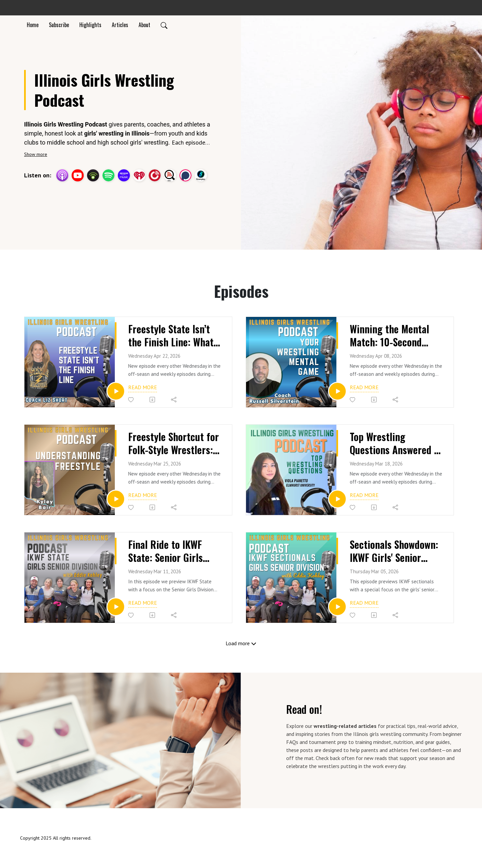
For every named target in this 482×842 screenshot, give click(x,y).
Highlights (90, 25)
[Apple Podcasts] (62, 174)
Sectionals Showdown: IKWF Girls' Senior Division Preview (396, 552)
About (144, 25)
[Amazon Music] (124, 174)
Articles (120, 25)
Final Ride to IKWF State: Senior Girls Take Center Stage (167, 552)
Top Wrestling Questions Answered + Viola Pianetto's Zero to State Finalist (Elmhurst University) (395, 444)
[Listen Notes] (170, 174)
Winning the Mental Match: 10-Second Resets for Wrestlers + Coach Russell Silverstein (396, 336)
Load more (241, 643)
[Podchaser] (185, 174)
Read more (142, 387)
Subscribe (59, 25)
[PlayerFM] (155, 174)
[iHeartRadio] (139, 174)
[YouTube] (78, 175)
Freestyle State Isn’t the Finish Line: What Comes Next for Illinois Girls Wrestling (172, 336)
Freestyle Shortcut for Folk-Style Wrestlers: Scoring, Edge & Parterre (175, 444)
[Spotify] (108, 174)
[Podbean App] (93, 174)
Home (32, 25)
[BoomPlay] (201, 174)
